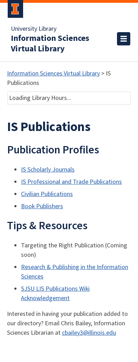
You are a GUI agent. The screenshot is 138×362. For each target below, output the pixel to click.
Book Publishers (42, 206)
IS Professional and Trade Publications (71, 182)
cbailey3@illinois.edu (89, 332)
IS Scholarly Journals (48, 169)
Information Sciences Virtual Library (50, 43)
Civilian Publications (47, 194)
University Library (33, 29)
